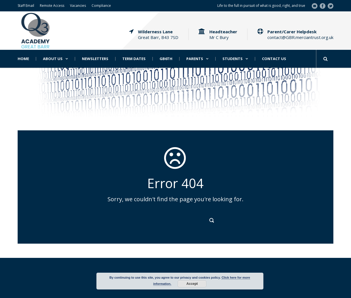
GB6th (166, 59)
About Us (53, 59)
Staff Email (26, 5)
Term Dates (134, 59)
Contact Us (274, 59)
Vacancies (78, 5)
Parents (194, 59)
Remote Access (52, 5)
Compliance (101, 5)
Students (232, 59)
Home (23, 59)
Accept (192, 284)
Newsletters (95, 59)
